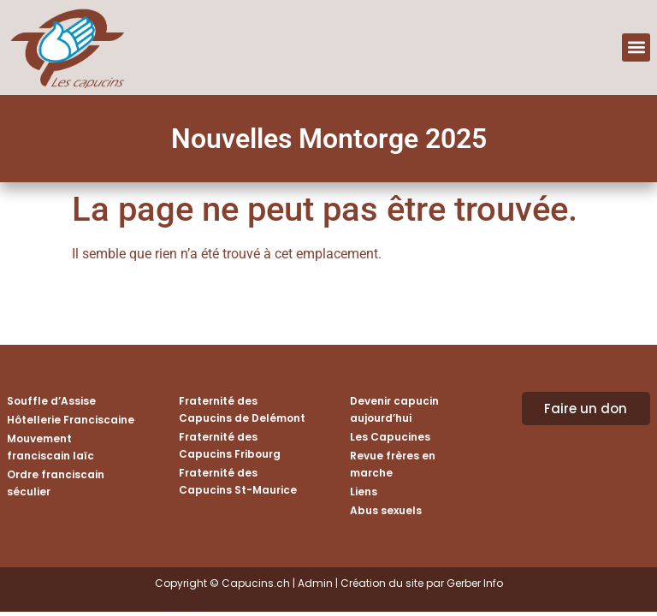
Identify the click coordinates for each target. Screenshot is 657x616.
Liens (363, 491)
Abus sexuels (386, 510)
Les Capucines (390, 436)
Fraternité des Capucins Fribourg (230, 445)
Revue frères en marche (392, 464)
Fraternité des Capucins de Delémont (242, 409)
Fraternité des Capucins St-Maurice (238, 481)
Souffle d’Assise (51, 401)
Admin (315, 583)
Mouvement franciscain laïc (50, 447)
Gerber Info (475, 583)
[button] (636, 47)
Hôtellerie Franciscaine (70, 419)
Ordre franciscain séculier (55, 483)
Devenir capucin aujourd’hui (394, 409)
